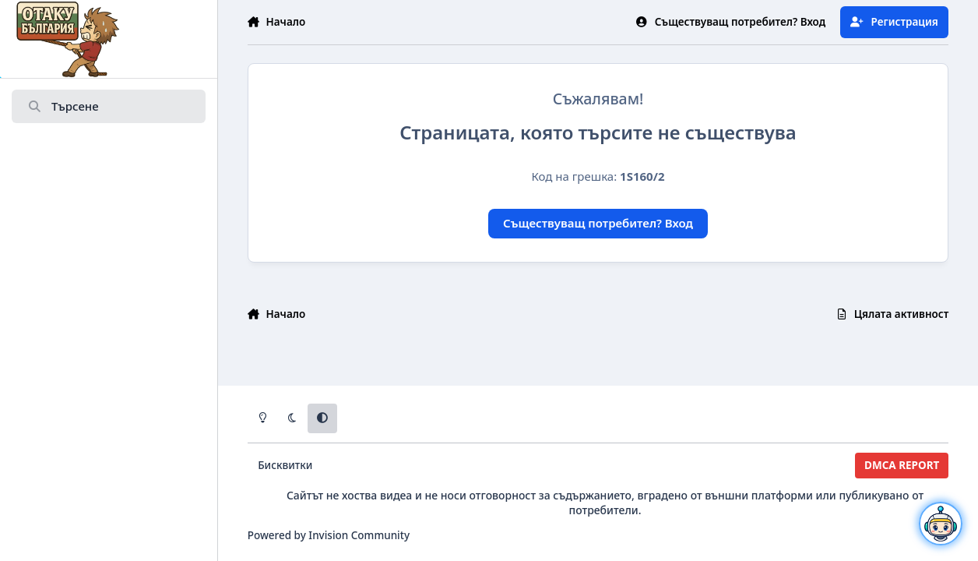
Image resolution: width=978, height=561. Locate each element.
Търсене (63, 106)
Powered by (329, 535)
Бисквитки (285, 465)
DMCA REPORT (901, 465)
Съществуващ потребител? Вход (598, 223)
